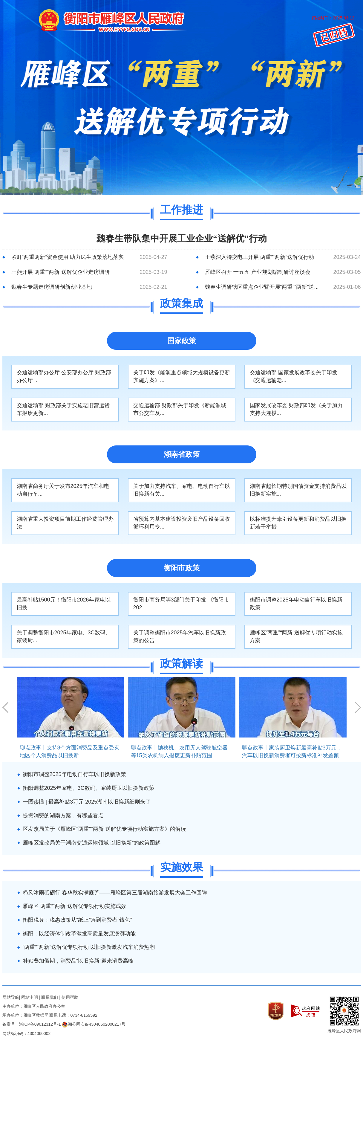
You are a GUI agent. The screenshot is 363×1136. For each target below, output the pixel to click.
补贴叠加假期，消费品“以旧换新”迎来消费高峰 (78, 961)
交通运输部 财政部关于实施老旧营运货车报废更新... (63, 409)
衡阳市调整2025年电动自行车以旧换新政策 (296, 603)
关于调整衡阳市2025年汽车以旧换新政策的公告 (179, 636)
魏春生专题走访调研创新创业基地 (51, 287)
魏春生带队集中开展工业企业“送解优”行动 (182, 238)
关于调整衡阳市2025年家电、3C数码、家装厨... (64, 636)
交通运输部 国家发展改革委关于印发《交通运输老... (293, 376)
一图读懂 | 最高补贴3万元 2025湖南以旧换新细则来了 (87, 802)
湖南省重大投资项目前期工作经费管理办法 (65, 523)
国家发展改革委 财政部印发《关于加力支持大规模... (296, 409)
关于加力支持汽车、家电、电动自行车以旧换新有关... (181, 490)
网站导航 (10, 997)
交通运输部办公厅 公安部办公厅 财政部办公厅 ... (64, 376)
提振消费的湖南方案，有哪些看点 (63, 816)
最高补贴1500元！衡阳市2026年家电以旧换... (64, 603)
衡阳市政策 (182, 568)
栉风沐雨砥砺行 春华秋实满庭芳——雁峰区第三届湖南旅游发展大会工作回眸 (115, 893)
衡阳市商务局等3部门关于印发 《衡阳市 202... (181, 603)
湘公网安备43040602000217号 (93, 1024)
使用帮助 (70, 997)
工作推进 (181, 210)
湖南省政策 (182, 454)
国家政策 (181, 341)
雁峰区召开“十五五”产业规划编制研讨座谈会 (258, 272)
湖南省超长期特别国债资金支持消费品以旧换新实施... (298, 490)
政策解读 (181, 664)
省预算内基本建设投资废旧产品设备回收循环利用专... (181, 523)
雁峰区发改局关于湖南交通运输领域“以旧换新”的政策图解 (92, 843)
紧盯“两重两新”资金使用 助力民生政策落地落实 (67, 257)
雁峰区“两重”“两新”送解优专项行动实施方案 (296, 636)
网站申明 (29, 997)
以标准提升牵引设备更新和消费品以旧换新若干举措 (298, 523)
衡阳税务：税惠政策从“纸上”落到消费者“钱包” (77, 920)
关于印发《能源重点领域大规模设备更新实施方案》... (181, 376)
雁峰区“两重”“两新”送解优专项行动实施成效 (75, 906)
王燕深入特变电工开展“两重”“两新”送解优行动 (259, 257)
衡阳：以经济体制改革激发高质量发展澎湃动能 (79, 934)
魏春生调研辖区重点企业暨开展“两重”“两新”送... (262, 287)
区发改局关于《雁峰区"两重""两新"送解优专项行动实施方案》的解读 (104, 829)
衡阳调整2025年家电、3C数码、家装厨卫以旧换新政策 (88, 788)
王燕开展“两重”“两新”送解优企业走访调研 (60, 272)
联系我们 (49, 997)
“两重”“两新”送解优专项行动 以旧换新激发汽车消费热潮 (89, 947)
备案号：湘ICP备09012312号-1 (31, 1024)
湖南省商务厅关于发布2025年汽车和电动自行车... (63, 490)
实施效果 (181, 867)
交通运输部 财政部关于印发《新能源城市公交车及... (179, 409)
